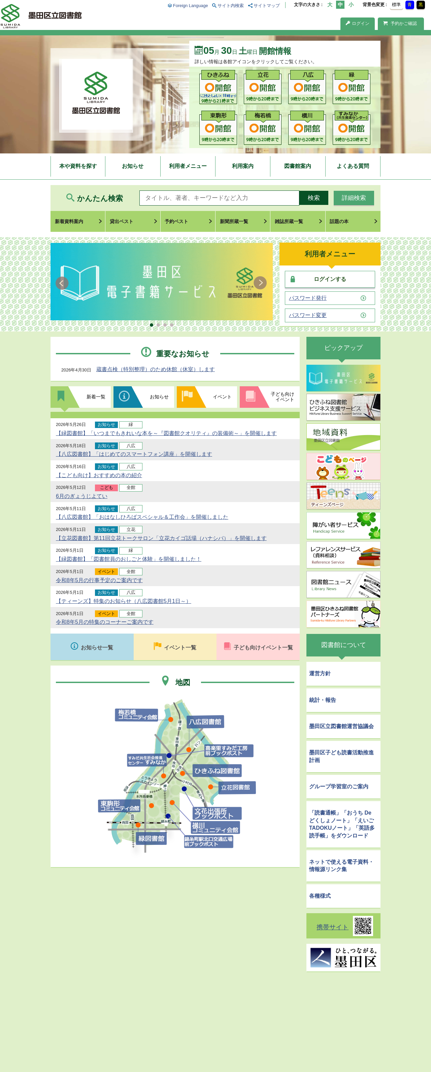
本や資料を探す (78, 166)
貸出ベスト (121, 221)
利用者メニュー (188, 166)
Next (260, 283)
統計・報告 (322, 700)
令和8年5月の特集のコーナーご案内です (105, 622)
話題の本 (339, 221)
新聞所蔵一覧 (234, 221)
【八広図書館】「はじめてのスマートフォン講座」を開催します (134, 454)
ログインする (330, 279)
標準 (396, 4)
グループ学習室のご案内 (338, 786)
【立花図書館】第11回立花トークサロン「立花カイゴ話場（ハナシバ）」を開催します (161, 538)
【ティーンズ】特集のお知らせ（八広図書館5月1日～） (123, 601)
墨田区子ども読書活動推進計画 (341, 756)
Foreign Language (190, 5)
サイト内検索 (231, 5)
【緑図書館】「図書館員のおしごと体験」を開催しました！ (128, 559)
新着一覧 (96, 396)
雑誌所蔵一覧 (289, 221)
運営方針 (320, 673)
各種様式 (320, 896)
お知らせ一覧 (97, 647)
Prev (63, 283)
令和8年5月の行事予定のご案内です (99, 580)
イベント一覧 (180, 647)
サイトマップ (267, 5)
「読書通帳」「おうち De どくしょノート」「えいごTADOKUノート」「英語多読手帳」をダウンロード (342, 824)
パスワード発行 (308, 298)
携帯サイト (333, 927)
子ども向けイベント (282, 396)
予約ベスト (176, 221)
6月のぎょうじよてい (81, 496)
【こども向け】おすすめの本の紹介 (99, 475)
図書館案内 (297, 166)
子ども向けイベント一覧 (263, 647)
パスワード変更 (308, 315)
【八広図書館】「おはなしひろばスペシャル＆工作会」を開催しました (142, 517)
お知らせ (132, 166)
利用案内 (243, 166)
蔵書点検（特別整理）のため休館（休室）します (155, 369)
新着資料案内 (69, 221)
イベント (222, 396)
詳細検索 (354, 197)
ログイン (357, 23)
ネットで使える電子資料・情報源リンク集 (341, 865)
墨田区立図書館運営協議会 (341, 726)
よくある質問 (353, 166)
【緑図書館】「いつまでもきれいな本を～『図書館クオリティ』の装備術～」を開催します (166, 433)
